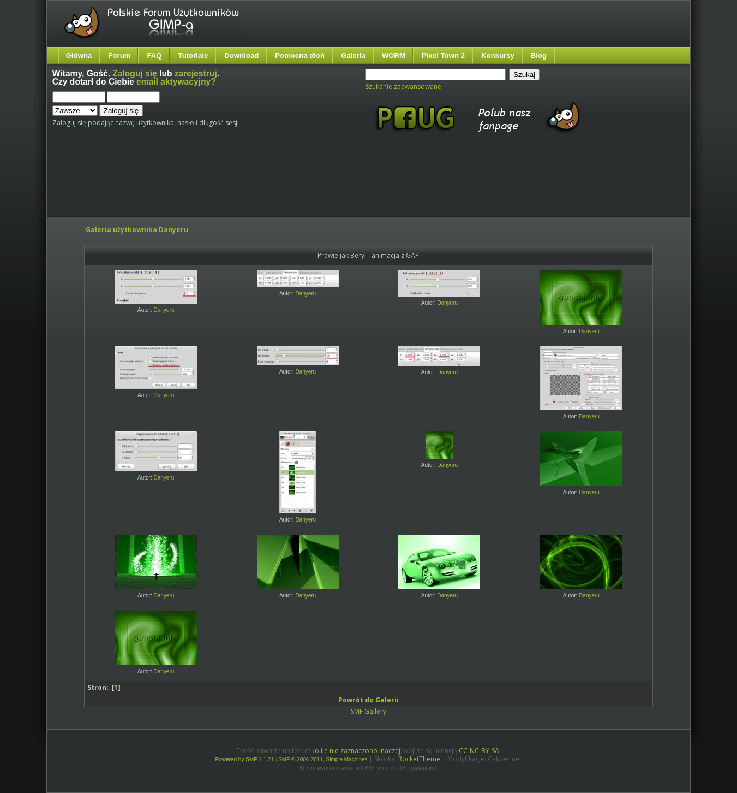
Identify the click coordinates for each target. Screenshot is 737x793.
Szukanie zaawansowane (403, 86)
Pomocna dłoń (300, 55)
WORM (393, 55)
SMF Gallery (368, 711)
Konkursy (497, 55)
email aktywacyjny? (176, 81)
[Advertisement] (257, 184)
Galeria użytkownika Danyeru (137, 229)
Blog (539, 55)
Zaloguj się (134, 73)
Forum (119, 55)
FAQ (154, 55)
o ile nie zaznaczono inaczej (357, 750)
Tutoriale (193, 55)
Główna (79, 55)
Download (241, 55)
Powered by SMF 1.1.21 (244, 759)
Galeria (353, 55)
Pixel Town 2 (443, 55)
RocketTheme (419, 759)
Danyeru (164, 310)
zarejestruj (196, 73)
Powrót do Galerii (368, 700)
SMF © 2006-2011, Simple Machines (323, 759)
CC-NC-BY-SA (479, 750)
